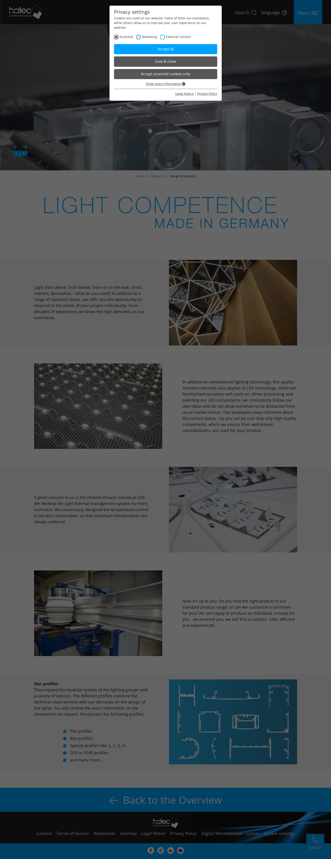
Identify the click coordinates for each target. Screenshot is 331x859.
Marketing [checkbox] (149, 37)
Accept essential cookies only (165, 73)
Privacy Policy (207, 93)
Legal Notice (184, 93)
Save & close (165, 61)
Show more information (165, 84)
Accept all (166, 49)
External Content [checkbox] (178, 37)
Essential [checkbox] (126, 37)
